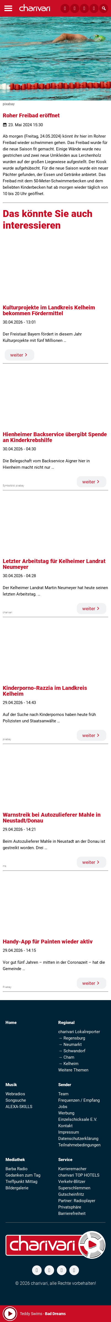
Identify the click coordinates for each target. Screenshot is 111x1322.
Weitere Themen (73, 1070)
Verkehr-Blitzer (71, 1181)
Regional (66, 1022)
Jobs (62, 1106)
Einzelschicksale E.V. (77, 1119)
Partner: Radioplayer (76, 1200)
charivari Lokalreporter (79, 1031)
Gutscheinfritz (71, 1194)
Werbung (66, 1113)
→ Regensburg (71, 1038)
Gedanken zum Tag (23, 1175)
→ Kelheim (68, 1063)
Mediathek (15, 1159)
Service (65, 1159)
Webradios (15, 1093)
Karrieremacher (72, 1168)
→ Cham (66, 1057)
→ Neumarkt (70, 1044)
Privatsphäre (69, 1207)
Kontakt (65, 1125)
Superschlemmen (74, 1187)
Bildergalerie (17, 1187)
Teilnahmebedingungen (79, 1144)
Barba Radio (17, 1168)
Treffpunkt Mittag (21, 1181)
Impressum (68, 1132)
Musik (11, 1084)
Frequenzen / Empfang (79, 1100)
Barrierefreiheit (72, 1213)
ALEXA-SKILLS (19, 1106)
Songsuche (16, 1100)
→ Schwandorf (71, 1050)
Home (11, 1022)
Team (63, 1093)
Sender (64, 1084)
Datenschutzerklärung (78, 1138)
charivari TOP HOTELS (78, 1175)
